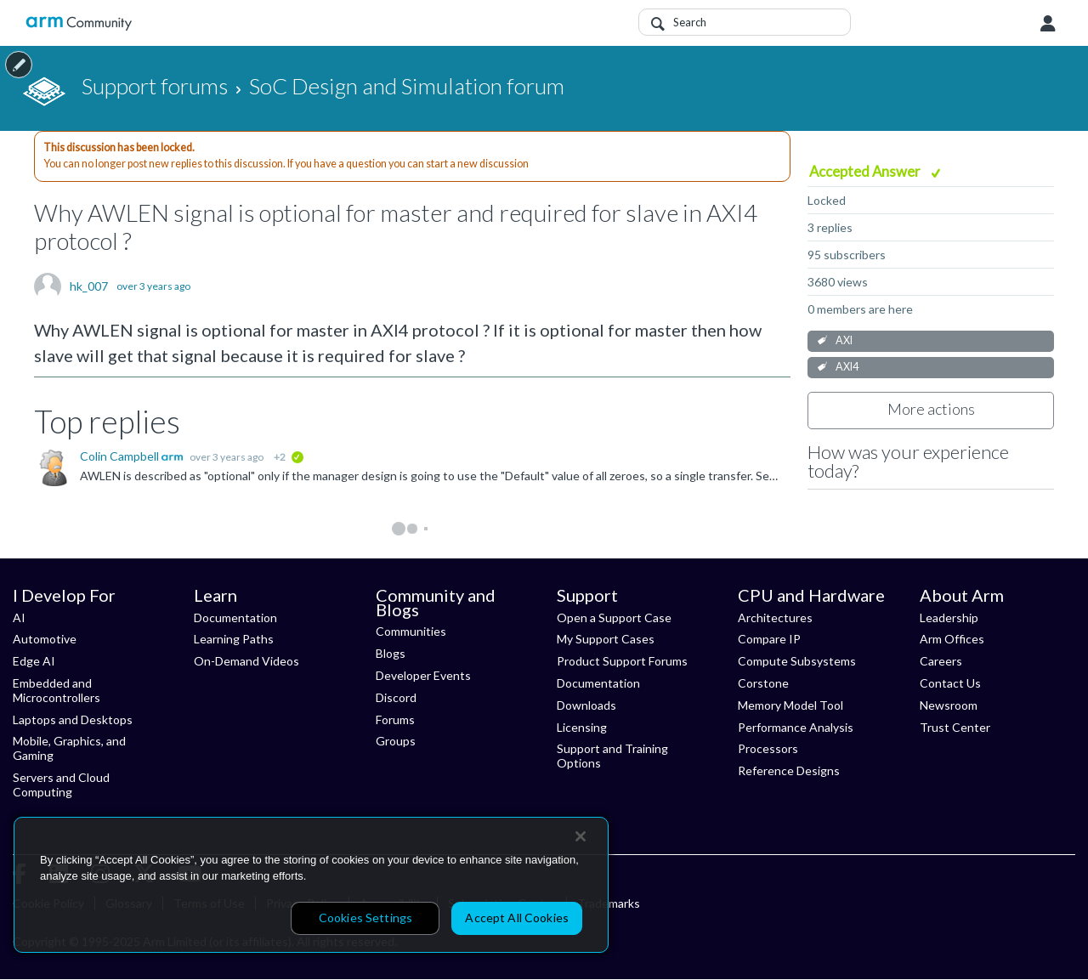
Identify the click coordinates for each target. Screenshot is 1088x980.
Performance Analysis (795, 727)
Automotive (44, 639)
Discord (396, 697)
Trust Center (955, 727)
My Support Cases (605, 639)
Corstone (763, 683)
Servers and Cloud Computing (61, 784)
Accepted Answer (866, 171)
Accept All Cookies (517, 917)
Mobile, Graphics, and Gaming (69, 748)
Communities (411, 631)
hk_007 (89, 286)
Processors (768, 748)
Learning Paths (234, 639)
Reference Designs (789, 770)
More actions (931, 408)
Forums (395, 719)
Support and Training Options (612, 755)
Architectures (775, 617)
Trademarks (608, 903)
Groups (396, 741)
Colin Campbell (121, 456)
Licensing (582, 727)
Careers (941, 661)
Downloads (586, 705)
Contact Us (950, 683)
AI (19, 617)
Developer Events (423, 675)
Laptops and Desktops (73, 719)
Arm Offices (952, 639)
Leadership (949, 617)
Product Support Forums (622, 661)
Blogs (390, 653)
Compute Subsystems (797, 661)
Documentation (235, 617)
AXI (844, 340)
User (1048, 23)
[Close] (580, 836)
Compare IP (769, 639)
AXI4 (847, 366)
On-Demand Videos (246, 661)
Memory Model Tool (790, 705)
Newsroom (949, 705)
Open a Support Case (614, 617)
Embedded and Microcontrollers (56, 690)
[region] (311, 885)
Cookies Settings (365, 917)
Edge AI (34, 661)
